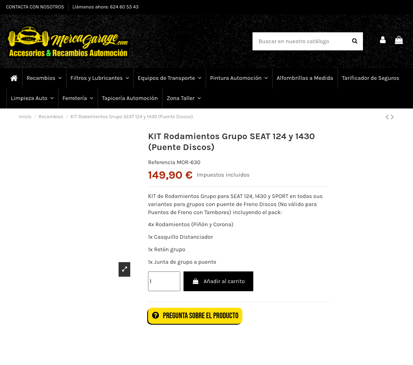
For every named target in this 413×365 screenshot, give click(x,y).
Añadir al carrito (218, 281)
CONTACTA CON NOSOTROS (35, 7)
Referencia (161, 162)
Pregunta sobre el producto (195, 316)
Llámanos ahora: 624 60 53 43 (106, 7)
